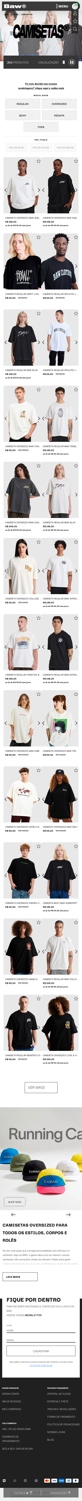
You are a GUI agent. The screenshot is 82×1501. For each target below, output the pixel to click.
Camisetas (27, 14)
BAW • (7, 14)
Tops (41, 127)
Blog (50, 1439)
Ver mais (36, 1087)
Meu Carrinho (11, 1409)
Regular (23, 104)
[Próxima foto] (39, 190)
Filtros (21, 1492)
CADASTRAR (41, 1350)
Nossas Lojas (56, 1432)
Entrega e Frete (57, 1401)
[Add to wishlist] (38, 161)
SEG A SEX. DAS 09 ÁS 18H (17, 1448)
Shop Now (14, 1202)
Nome (9, 1325)
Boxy (22, 115)
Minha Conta (10, 1393)
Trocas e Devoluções (61, 1409)
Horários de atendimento (10, 1438)
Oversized (59, 104)
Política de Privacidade (63, 1424)
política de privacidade (41, 1365)
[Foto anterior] (6, 190)
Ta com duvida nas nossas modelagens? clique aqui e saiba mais (41, 85)
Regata (59, 115)
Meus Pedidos (11, 1401)
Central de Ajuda (59, 1393)
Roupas (14, 14)
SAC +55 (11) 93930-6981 (16, 1429)
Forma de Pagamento (61, 1416)
